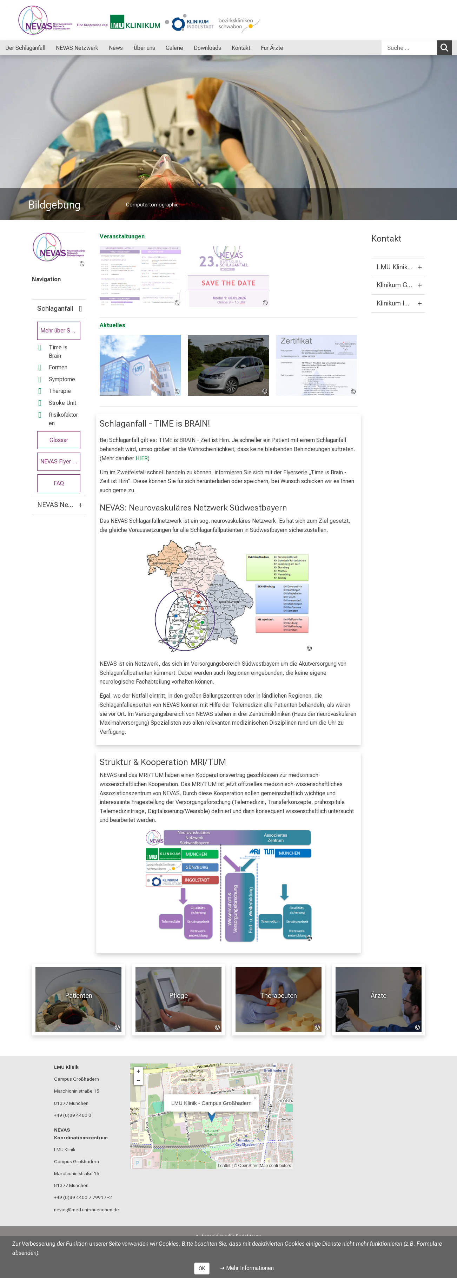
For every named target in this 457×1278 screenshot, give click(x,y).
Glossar (58, 439)
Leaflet (224, 1165)
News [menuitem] (116, 48)
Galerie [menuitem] (174, 48)
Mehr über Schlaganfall (60, 330)
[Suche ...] (409, 47)
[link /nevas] (59, 250)
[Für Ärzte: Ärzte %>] (379, 999)
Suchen (446, 47)
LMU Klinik (66, 1067)
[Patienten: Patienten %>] (78, 999)
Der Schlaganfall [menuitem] (25, 48)
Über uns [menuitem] (144, 48)
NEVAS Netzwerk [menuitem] (77, 48)
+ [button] (138, 1071)
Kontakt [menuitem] (241, 48)
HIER (141, 458)
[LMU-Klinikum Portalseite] (47, 20)
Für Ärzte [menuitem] (272, 48)
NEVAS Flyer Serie (60, 461)
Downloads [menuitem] (207, 48)
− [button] (138, 1080)
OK (202, 1268)
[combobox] (417, 47)
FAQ (59, 483)
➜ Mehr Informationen (247, 1268)
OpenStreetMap (253, 1165)
